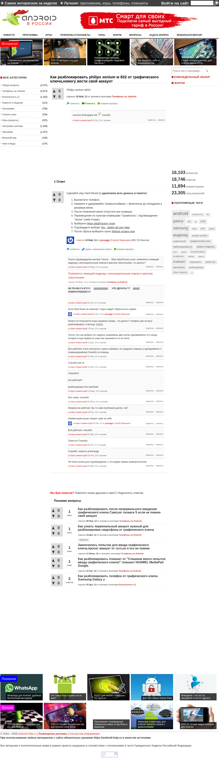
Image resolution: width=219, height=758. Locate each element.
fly (208, 214)
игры (106, 3)
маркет (183, 252)
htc (189, 221)
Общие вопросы (10, 85)
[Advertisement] (107, 481)
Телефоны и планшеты (75, 35)
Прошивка (7, 132)
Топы (101, 35)
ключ (175, 252)
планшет (179, 261)
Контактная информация (84, 733)
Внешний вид (9, 138)
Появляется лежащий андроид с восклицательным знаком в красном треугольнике (110, 275)
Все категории (15, 77)
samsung (180, 228)
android (180, 213)
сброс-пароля (180, 272)
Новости (9, 35)
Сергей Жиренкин (120, 240)
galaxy (178, 221)
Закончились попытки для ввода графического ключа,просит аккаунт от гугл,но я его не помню (114, 546)
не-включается (198, 252)
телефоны (120, 3)
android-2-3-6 (197, 214)
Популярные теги (188, 202)
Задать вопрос (159, 35)
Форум (117, 35)
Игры (49, 35)
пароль (201, 256)
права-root (210, 262)
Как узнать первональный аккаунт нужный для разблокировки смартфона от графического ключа (116, 528)
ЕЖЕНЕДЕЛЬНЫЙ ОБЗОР (192, 77)
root (203, 221)
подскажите (195, 262)
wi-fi (203, 228)
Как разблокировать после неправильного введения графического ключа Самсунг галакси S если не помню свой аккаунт (119, 512)
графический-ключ (200, 241)
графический (179, 241)
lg (195, 222)
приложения (90, 3)
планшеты (139, 3)
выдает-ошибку (199, 235)
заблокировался (182, 246)
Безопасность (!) (10, 97)
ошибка (191, 256)
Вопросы (135, 35)
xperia (211, 229)
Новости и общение (12, 102)
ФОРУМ (179, 83)
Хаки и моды (8, 143)
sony (194, 228)
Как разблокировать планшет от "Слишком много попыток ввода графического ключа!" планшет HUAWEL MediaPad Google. (122, 562)
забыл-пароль (205, 246)
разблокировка (196, 267)
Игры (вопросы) (10, 120)
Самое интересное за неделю (31, 3)
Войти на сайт (175, 3)
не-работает (178, 256)
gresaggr (105, 240)
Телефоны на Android (13, 91)
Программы (30, 35)
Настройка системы (12, 126)
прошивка (179, 267)
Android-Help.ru (27, 733)
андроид (83, 539)
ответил (80, 240)
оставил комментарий (82, 120)
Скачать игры (9, 114)
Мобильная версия (189, 35)
